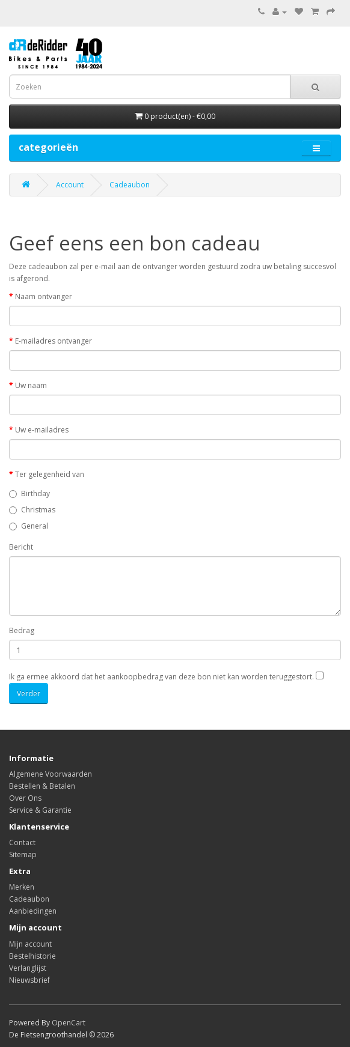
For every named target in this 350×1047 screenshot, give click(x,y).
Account (70, 185)
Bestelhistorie (32, 956)
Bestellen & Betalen (42, 786)
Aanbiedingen (33, 911)
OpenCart (68, 1023)
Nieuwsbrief (29, 980)
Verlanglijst (27, 968)
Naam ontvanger (43, 296)
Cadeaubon (129, 185)
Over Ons (25, 798)
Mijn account (30, 944)
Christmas (32, 510)
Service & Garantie (40, 810)
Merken (21, 887)
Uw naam (31, 385)
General (28, 526)
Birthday (29, 493)
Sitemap (23, 854)
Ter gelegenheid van (49, 474)
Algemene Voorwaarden (50, 774)
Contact (22, 842)
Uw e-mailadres (42, 430)
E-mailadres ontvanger (53, 341)
